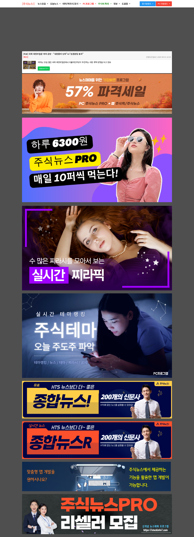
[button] (43, 4)
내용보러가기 (44, 68)
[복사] (25, 56)
